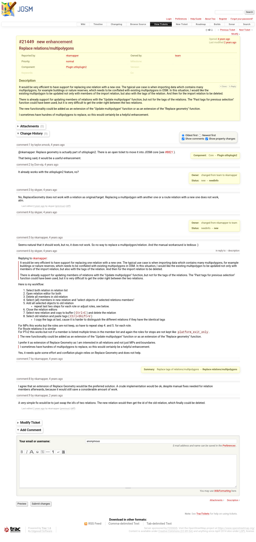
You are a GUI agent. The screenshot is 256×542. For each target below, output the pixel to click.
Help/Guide (195, 19)
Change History (34, 134)
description (233, 250)
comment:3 (23, 189)
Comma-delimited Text (123, 531)
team (178, 55)
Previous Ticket (227, 30)
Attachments (32, 126)
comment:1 (23, 144)
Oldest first (191, 135)
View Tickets (161, 24)
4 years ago (224, 39)
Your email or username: (34, 442)
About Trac (210, 19)
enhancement (59, 41)
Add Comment (30, 431)
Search (246, 24)
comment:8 (23, 380)
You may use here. (218, 498)
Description (232, 507)
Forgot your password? (242, 19)
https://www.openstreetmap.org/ (236, 535)
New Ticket (182, 24)
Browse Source (138, 24)
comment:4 (23, 212)
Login (169, 19)
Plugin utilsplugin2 (76, 66)
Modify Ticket (30, 424)
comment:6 (23, 250)
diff (68, 206)
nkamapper (72, 55)
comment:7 (23, 360)
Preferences (181, 19)
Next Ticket (244, 30)
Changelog (116, 24)
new (41, 41)
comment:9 (23, 396)
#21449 (26, 41)
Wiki (83, 24)
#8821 (169, 152)
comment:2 (23, 164)
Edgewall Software (41, 538)
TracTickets (202, 520)
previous (60, 206)
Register (223, 19)
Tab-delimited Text (159, 531)
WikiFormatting (222, 498)
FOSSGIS (172, 535)
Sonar (232, 24)
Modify (234, 34)
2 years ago (230, 42)
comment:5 (23, 237)
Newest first (209, 135)
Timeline (98, 24)
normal (70, 61)
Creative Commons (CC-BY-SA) (175, 538)
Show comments (194, 138)
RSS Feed (94, 531)
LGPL (242, 538)
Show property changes (222, 138)
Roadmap (201, 24)
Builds (217, 24)
